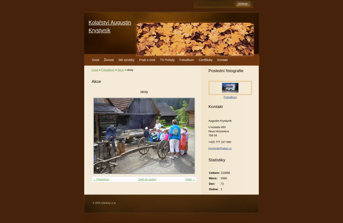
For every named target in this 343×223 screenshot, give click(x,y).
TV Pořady (167, 60)
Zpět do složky (147, 179)
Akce (120, 69)
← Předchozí (101, 179)
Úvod (95, 60)
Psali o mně (147, 60)
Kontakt (222, 60)
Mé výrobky (126, 60)
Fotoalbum (186, 60)
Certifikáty (206, 60)
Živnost (109, 60)
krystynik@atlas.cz (220, 148)
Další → (190, 179)
